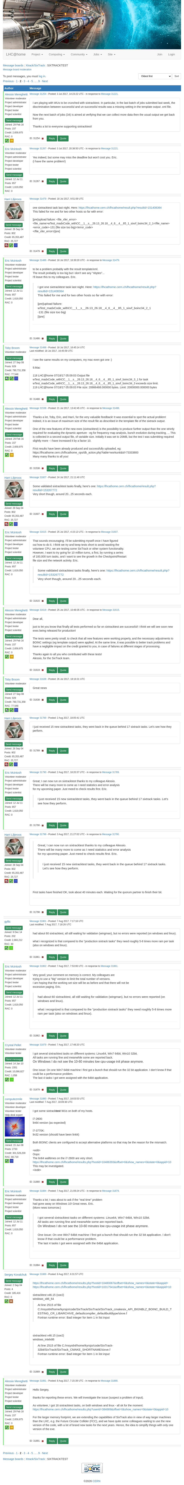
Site (111, 54)
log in (42, 76)
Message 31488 (38, 347)
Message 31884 (38, 1190)
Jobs (97, 54)
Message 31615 (38, 532)
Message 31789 (38, 717)
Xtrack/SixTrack (35, 65)
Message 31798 (38, 834)
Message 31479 (38, 198)
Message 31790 (38, 772)
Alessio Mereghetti (16, 94)
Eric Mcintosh (13, 149)
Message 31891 (38, 1380)
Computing (57, 54)
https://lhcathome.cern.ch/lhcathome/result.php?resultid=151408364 (120, 207)
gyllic (8, 921)
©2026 (92, 1481)
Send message (14, 120)
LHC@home (16, 54)
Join (159, 54)
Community (79, 54)
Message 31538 (38, 408)
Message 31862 (38, 966)
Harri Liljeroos (13, 199)
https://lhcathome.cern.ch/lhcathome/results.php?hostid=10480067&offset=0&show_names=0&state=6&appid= (100, 1283)
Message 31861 (38, 921)
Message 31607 (38, 477)
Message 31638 (38, 679)
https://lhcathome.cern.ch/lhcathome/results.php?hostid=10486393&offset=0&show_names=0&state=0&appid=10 (102, 1162)
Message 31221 (109, 94)
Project (37, 54)
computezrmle (13, 1099)
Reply (52, 138)
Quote (63, 138)
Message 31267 (38, 148)
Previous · (9, 81)
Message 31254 (38, 94)
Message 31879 (38, 1044)
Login (171, 54)
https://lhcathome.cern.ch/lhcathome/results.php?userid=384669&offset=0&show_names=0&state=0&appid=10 (100, 1409)
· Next (44, 81)
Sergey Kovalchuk (16, 1274)
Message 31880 (38, 1098)
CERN (96, 1481)
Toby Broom (12, 347)
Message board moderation (17, 69)
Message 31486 (38, 260)
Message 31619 (38, 610)
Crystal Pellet (13, 1045)
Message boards (13, 65)
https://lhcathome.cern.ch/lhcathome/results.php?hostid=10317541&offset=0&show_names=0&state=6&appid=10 (102, 1287)
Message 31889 (38, 1274)
